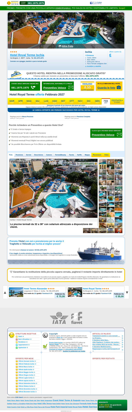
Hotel (20, 336)
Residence (22, 342)
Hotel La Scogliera (19, 404)
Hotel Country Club (13, 407)
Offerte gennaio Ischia (26, 361)
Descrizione (38, 155)
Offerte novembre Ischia (27, 389)
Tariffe (79, 155)
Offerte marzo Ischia (25, 367)
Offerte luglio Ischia (25, 378)
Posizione (19, 155)
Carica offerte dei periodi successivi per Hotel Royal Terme (66, 110)
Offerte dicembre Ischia (27, 392)
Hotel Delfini (56, 404)
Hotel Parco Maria (13, 400)
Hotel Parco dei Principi (42, 407)
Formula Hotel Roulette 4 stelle (92, 404)
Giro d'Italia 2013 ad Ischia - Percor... (106, 344)
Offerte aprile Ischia (25, 369)
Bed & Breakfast (24, 339)
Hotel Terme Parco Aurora (90, 400)
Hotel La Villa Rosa (27, 407)
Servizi (28, 155)
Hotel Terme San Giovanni (70, 404)
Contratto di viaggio (56, 349)
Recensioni (97, 155)
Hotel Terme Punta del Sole (30, 400)
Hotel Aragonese (46, 400)
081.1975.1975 (36, 3)
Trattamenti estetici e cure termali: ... (106, 336)
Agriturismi (22, 347)
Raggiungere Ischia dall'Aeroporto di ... (106, 349)
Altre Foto (67, 46)
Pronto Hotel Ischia (55, 342)
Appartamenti (23, 345)
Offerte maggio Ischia (26, 372)
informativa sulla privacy (73, 349)
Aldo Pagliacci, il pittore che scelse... (106, 342)
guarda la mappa (94, 66)
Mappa (87, 155)
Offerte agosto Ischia (26, 380)
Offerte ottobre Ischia (26, 386)
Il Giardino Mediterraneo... (102, 347)
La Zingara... (97, 338)
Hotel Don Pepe (31, 404)
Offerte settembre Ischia (27, 383)
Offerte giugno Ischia (26, 375)
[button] (74, 351)
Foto (11, 155)
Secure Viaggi (54, 344)
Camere (49, 155)
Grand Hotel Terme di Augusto (67, 400)
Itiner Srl (60, 337)
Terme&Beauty (60, 155)
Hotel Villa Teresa (44, 404)
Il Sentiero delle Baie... (100, 340)
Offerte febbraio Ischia (26, 364)
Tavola (71, 155)
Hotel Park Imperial (59, 407)
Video (106, 155)
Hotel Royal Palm (75, 407)
